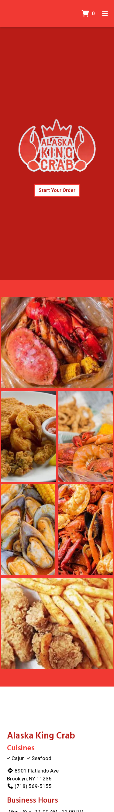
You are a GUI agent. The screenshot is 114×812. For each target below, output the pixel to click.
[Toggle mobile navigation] (105, 14)
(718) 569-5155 (29, 786)
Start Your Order (57, 190)
